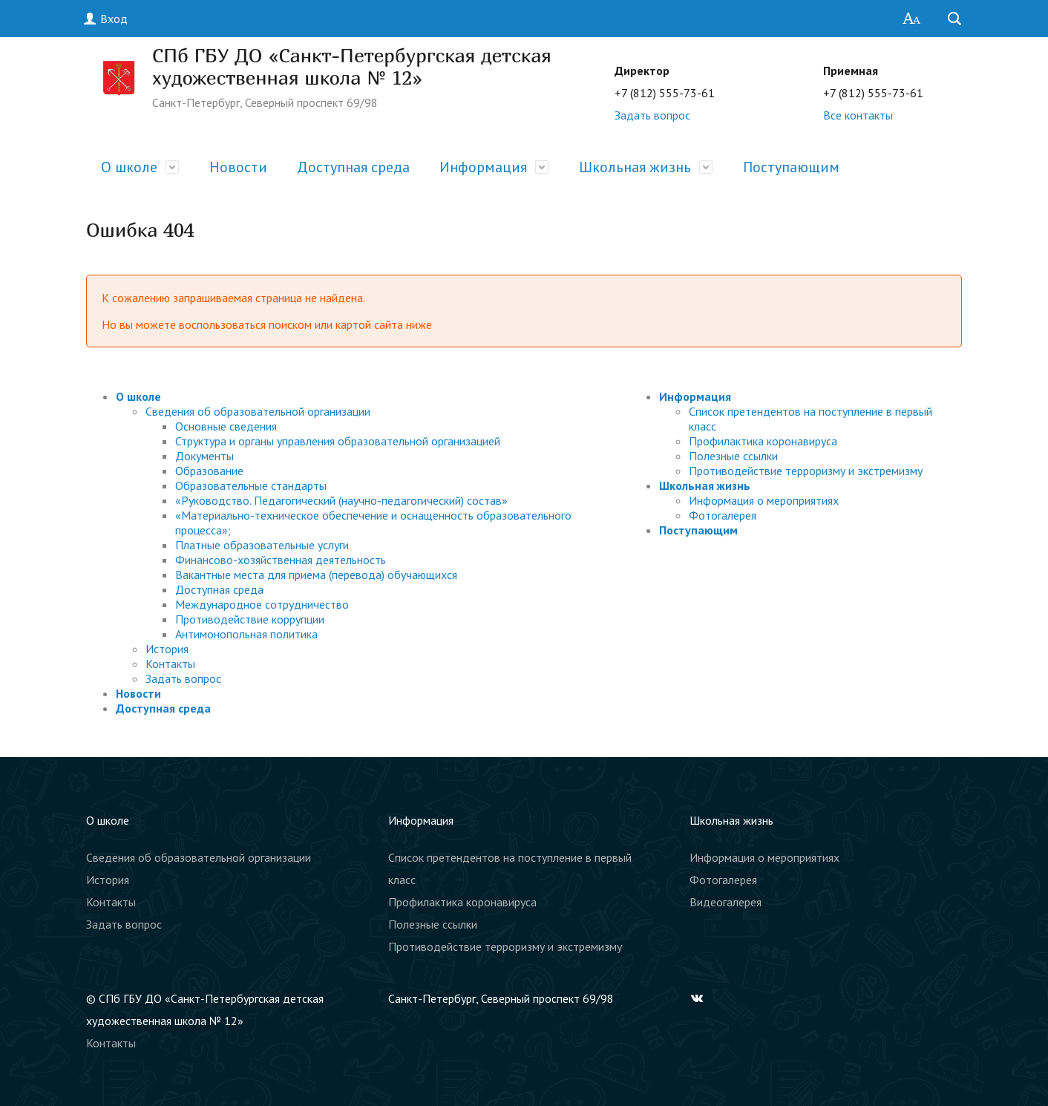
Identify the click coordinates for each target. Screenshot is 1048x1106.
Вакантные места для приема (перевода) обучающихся (316, 574)
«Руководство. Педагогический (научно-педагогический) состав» (341, 500)
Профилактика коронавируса (763, 440)
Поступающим (791, 167)
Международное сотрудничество (262, 604)
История (167, 648)
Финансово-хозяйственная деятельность (280, 559)
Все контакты (858, 115)
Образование (209, 470)
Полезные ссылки (733, 455)
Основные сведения (226, 426)
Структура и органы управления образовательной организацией (337, 440)
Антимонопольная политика (246, 633)
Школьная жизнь (635, 167)
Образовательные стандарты (251, 485)
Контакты (170, 663)
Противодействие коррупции (249, 619)
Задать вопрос (652, 115)
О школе (129, 167)
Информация (483, 167)
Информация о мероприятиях (764, 500)
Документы (204, 455)
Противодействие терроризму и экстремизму (806, 470)
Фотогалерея (722, 515)
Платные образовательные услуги (262, 544)
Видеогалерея (726, 901)
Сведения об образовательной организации (257, 411)
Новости (238, 167)
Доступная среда (353, 167)
